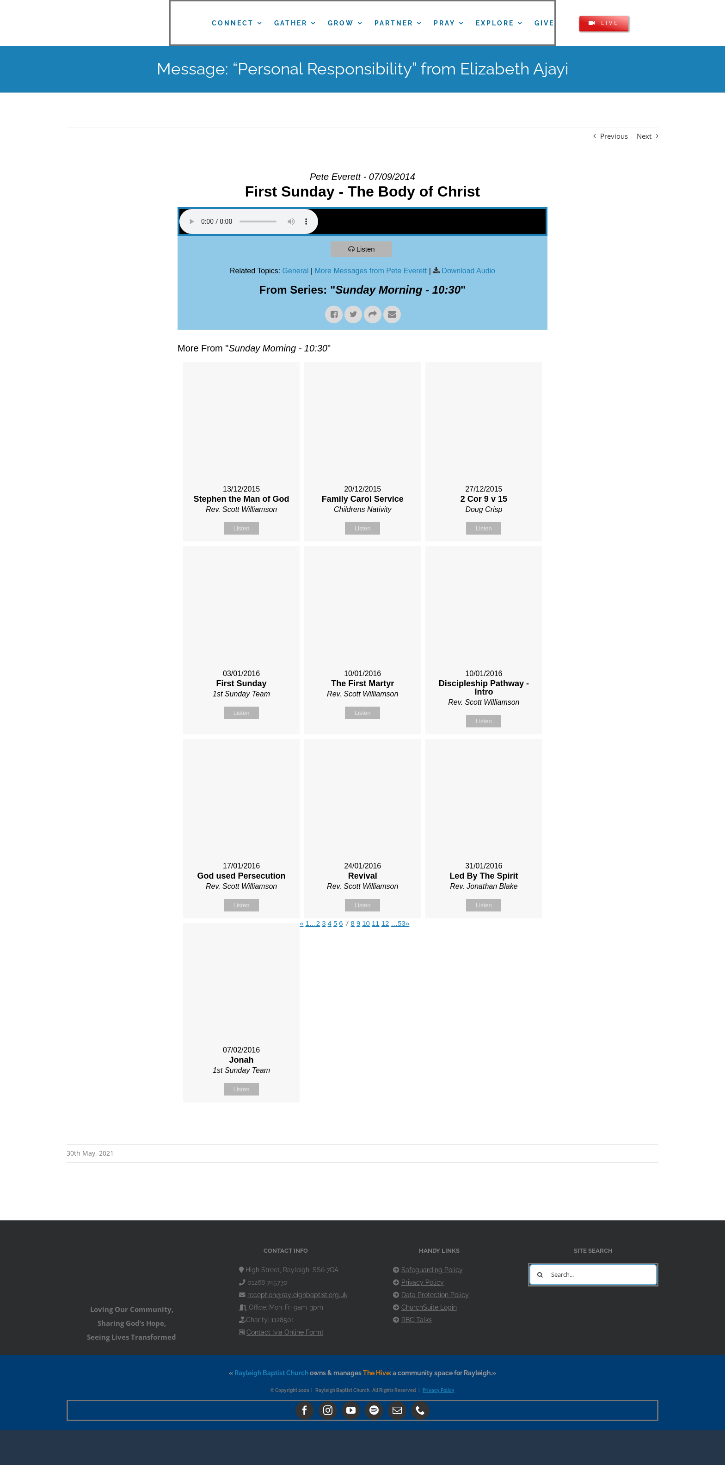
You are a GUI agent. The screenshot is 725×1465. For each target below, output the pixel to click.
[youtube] (351, 1410)
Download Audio (468, 271)
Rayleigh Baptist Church (271, 1373)
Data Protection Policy (435, 1295)
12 (385, 923)
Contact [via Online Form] (284, 1332)
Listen (365, 249)
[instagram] (328, 1410)
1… (311, 923)
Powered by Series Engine (513, 1125)
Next (644, 136)
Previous (614, 136)
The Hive (376, 1373)
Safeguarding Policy (432, 1270)
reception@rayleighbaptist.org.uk (297, 1295)
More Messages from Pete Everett (371, 271)
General (296, 271)
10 (366, 923)
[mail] (397, 1410)
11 (376, 923)
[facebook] (304, 1410)
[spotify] (374, 1410)
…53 (398, 923)
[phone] (420, 1410)
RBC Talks (416, 1319)
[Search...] (593, 1274)
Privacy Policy (422, 1282)
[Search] (539, 1274)
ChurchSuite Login (429, 1307)
